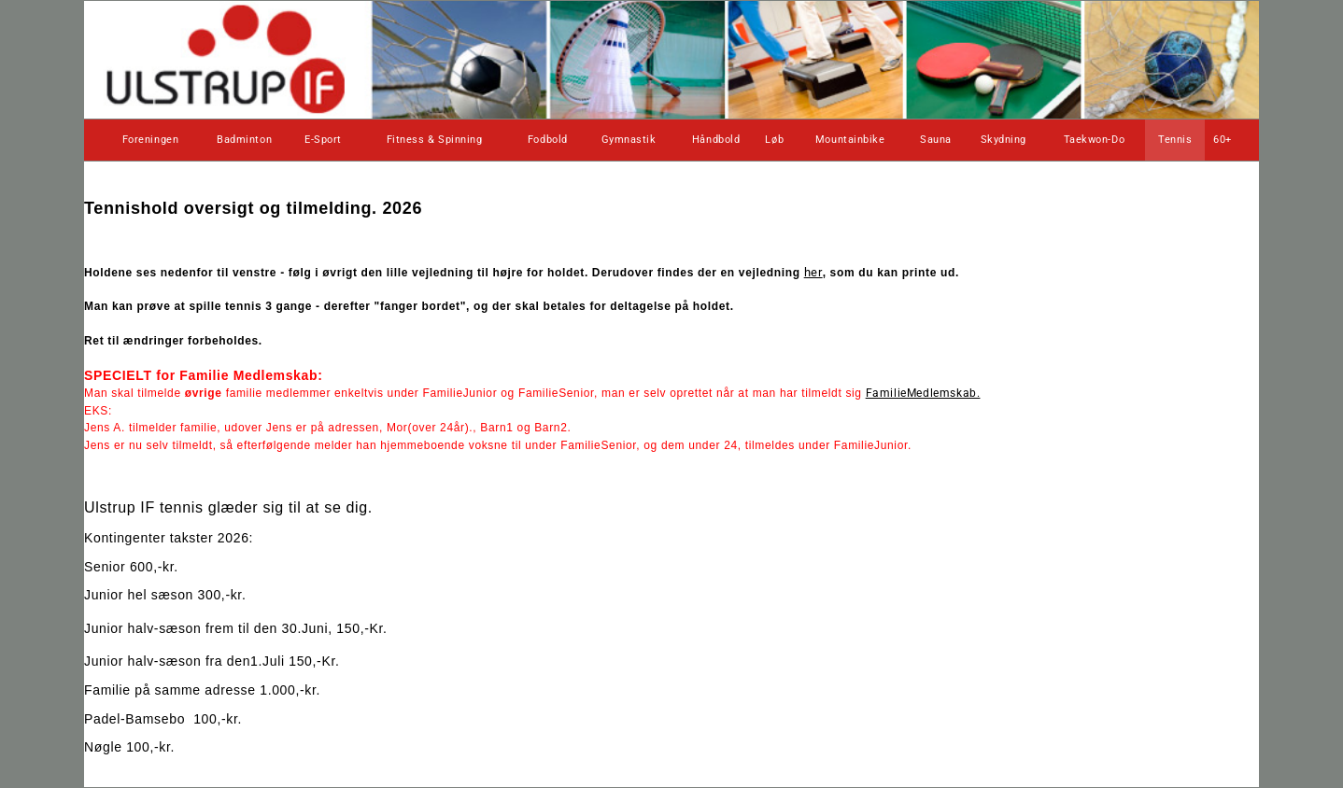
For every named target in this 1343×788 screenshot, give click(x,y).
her (813, 272)
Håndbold (716, 140)
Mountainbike (850, 140)
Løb (774, 140)
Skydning (1003, 140)
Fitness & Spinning (435, 140)
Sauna (936, 140)
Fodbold (548, 140)
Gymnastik (629, 140)
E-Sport (323, 140)
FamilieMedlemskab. (923, 393)
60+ (1222, 140)
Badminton (244, 140)
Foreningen (150, 140)
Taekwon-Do (1094, 140)
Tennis (1175, 140)
